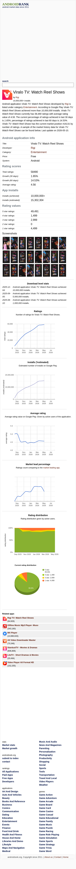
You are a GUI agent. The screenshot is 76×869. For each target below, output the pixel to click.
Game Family (46, 821)
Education (7, 818)
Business (7, 804)
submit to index (10, 758)
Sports (42, 768)
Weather (43, 785)
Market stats (8, 745)
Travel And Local (48, 778)
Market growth (9, 748)
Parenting (44, 748)
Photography (46, 755)
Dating (5, 814)
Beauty (6, 798)
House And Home (11, 838)
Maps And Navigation (13, 848)
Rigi (17, 97)
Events (5, 824)
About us (48, 857)
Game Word (45, 851)
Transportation (47, 775)
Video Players (46, 781)
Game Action (46, 795)
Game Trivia (45, 848)
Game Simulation (48, 838)
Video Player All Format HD (20, 662)
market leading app (51, 468)
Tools (42, 771)
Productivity (45, 758)
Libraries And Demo (12, 841)
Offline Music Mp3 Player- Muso (22, 625)
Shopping (44, 761)
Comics (6, 808)
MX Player (12, 632)
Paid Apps (7, 775)
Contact (57, 857)
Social (42, 765)
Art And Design (10, 791)
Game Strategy (47, 844)
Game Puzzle (46, 828)
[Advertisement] (35, 43)
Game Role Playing (49, 834)
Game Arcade (46, 801)
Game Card (45, 808)
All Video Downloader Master (21, 640)
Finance (6, 828)
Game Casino (46, 811)
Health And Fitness (12, 834)
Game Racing (46, 831)
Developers (8, 781)
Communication (10, 811)
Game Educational (48, 818)
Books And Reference (13, 801)
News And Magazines (50, 745)
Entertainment (30, 107)
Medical (6, 851)
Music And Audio (48, 741)
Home (65, 857)
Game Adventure (48, 798)
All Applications (10, 771)
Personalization (47, 751)
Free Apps (7, 778)
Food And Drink (10, 831)
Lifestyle (6, 844)
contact (6, 761)
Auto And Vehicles (11, 795)
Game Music (45, 824)
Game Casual (46, 814)
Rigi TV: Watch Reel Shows (20, 618)
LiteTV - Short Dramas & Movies (22, 655)
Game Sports (46, 841)
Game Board (45, 804)
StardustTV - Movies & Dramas (22, 647)
